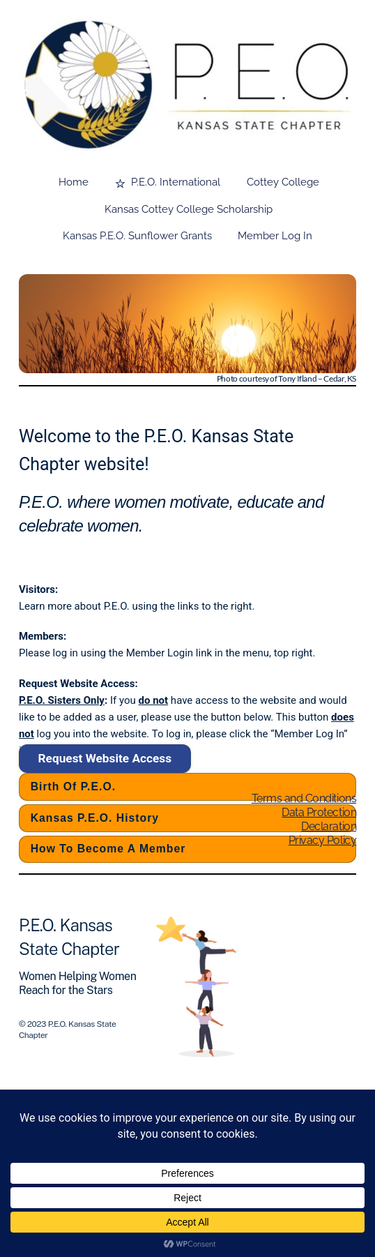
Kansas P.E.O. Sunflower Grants (137, 235)
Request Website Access (105, 758)
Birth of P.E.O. (73, 786)
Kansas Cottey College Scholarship (189, 209)
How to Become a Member (108, 849)
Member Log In (275, 235)
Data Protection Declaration (319, 819)
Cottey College (283, 182)
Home (74, 182)
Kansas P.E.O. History (95, 818)
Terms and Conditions (304, 798)
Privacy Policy (322, 840)
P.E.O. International (168, 182)
